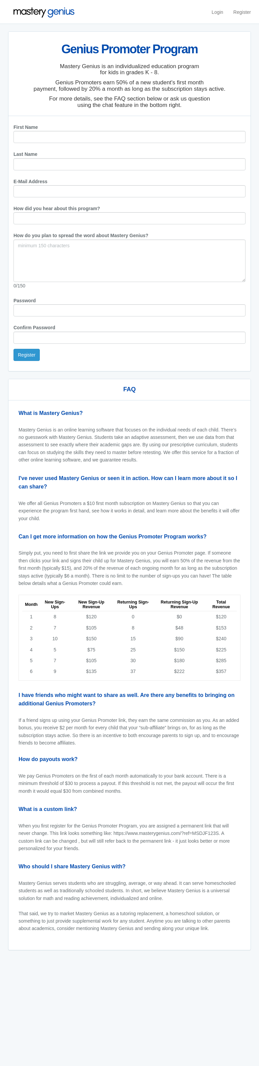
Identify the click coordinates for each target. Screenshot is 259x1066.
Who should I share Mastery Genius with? (72, 866)
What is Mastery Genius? (51, 413)
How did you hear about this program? (56, 208)
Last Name (25, 154)
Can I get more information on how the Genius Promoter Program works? (112, 536)
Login (217, 12)
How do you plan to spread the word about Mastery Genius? (80, 235)
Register (242, 12)
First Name (25, 127)
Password (24, 300)
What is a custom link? (48, 809)
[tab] (129, 413)
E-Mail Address (30, 181)
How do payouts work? (48, 759)
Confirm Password (34, 327)
